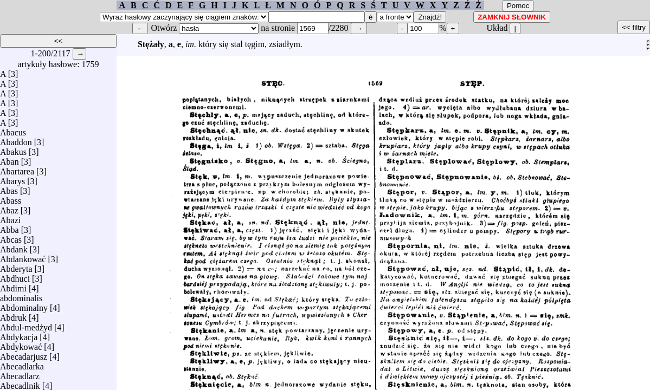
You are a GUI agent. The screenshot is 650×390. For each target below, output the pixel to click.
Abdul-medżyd (26, 324)
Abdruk (13, 315)
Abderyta (16, 266)
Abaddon (16, 139)
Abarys (12, 178)
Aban (9, 159)
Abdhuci (15, 276)
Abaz (9, 207)
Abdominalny (24, 305)
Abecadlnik (20, 383)
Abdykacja (18, 334)
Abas (9, 188)
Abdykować (21, 344)
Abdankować (23, 256)
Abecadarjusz (23, 354)
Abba (9, 227)
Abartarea (17, 168)
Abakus (13, 149)
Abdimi (13, 285)
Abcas (11, 237)
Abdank (14, 246)
